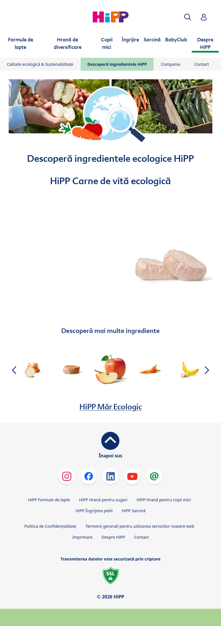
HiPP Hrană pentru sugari (103, 499)
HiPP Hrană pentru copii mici (163, 499)
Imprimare (82, 537)
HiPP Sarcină (133, 510)
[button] (187, 17)
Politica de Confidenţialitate (50, 526)
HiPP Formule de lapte (49, 499)
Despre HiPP (113, 537)
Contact (201, 64)
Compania (170, 64)
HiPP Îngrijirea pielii (94, 510)
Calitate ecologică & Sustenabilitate (40, 64)
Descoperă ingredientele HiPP (117, 64)
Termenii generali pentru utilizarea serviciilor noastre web (139, 526)
